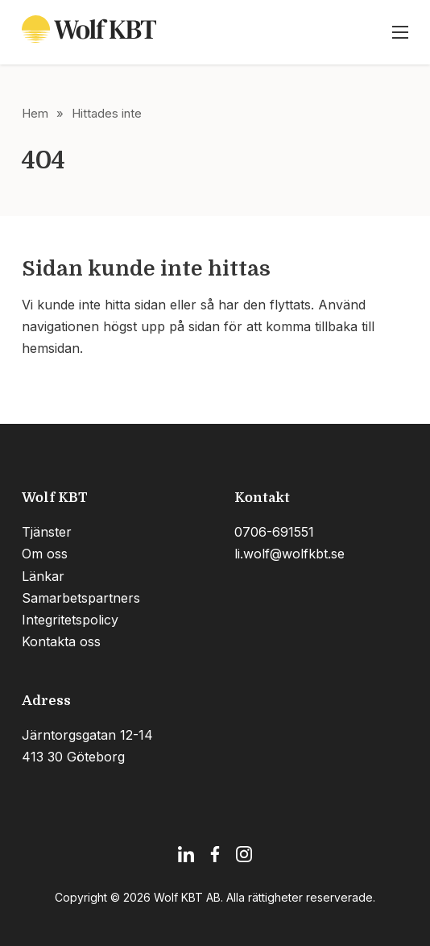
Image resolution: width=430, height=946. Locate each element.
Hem (35, 113)
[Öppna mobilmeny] (400, 32)
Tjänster (47, 532)
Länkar (43, 576)
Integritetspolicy (70, 620)
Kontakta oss (61, 641)
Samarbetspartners (81, 598)
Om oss (45, 554)
